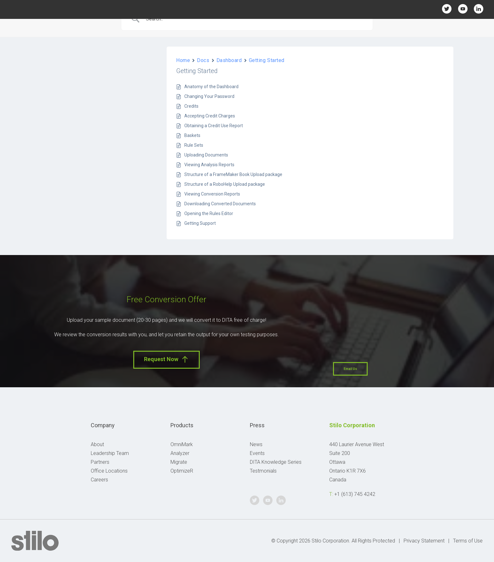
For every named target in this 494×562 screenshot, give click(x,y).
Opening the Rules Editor (208, 213)
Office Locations (109, 471)
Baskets (192, 135)
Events (257, 453)
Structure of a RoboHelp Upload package (224, 184)
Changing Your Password (209, 96)
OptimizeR (181, 471)
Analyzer (179, 453)
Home (183, 60)
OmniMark (181, 444)
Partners (100, 462)
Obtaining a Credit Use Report (213, 125)
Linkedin (478, 8)
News (256, 444)
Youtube (462, 8)
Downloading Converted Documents (220, 203)
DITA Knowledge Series (276, 462)
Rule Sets (193, 145)
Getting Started (266, 60)
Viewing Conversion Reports (212, 193)
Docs (203, 60)
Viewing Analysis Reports (209, 164)
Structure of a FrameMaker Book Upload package (233, 174)
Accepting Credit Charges (209, 115)
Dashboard (229, 60)
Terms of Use (468, 541)
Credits (191, 106)
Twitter (446, 8)
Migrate (178, 462)
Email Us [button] (350, 369)
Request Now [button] (166, 359)
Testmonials (263, 471)
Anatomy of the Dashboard (211, 86)
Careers (99, 480)
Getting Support (200, 223)
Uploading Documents (206, 154)
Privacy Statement (424, 541)
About (97, 444)
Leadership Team (110, 453)
